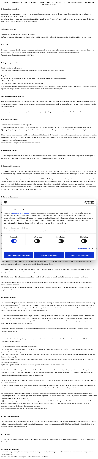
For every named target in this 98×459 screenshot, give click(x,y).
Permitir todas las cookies (79, 255)
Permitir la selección (49, 255)
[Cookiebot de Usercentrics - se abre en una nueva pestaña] (85, 202)
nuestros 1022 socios (20, 213)
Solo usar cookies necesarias (18, 255)
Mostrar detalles (84, 249)
